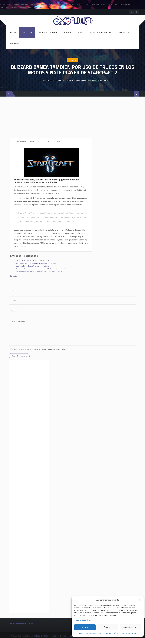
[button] (139, 600)
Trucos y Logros (48, 32)
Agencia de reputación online (21, 622)
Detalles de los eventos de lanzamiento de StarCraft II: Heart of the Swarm (43, 269)
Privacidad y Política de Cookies (90, 633)
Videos (67, 32)
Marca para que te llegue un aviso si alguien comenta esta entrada (38, 349)
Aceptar (84, 627)
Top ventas (124, 32)
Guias (81, 32)
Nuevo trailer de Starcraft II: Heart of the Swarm (33, 266)
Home (39, 80)
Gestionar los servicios (82, 620)
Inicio (13, 32)
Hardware (15, 43)
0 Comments (42, 141)
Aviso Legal (132, 633)
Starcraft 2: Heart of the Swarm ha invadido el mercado (36, 263)
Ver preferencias (130, 627)
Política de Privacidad (50, 635)
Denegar (107, 627)
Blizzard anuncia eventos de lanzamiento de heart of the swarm (39, 271)
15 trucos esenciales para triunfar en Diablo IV (32, 260)
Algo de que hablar (100, 32)
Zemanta (13, 276)
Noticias (27, 32)
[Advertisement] (72, 118)
